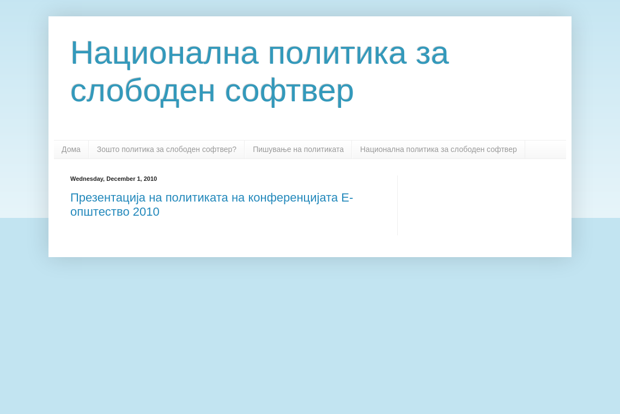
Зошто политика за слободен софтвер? (166, 149)
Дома (71, 149)
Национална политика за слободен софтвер (438, 149)
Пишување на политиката (298, 149)
